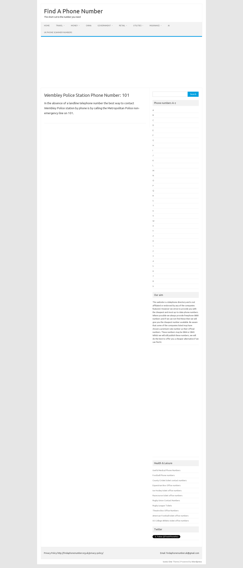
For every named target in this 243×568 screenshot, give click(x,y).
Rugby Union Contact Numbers (166, 500)
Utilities (137, 26)
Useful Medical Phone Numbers (166, 470)
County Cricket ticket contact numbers (170, 480)
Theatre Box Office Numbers (166, 510)
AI (169, 26)
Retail (122, 26)
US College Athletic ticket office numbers (171, 521)
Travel (59, 26)
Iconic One (167, 562)
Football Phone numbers (164, 475)
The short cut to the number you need (62, 17)
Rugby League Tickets (162, 505)
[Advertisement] (121, 62)
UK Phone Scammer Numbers (58, 32)
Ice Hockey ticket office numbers (167, 490)
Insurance (155, 26)
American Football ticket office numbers (171, 516)
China (88, 26)
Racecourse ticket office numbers (167, 495)
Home (47, 26)
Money (74, 26)
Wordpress (197, 562)
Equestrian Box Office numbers (167, 485)
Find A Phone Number (73, 11)
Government (104, 26)
